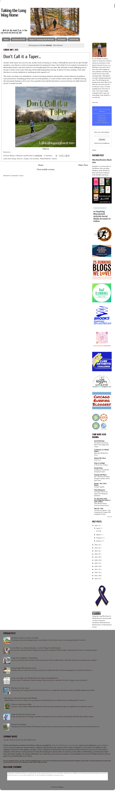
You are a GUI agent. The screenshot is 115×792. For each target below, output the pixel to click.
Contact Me (74, 39)
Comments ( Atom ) (18, 176)
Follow (94, 150)
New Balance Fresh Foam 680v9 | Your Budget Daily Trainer (101, 445)
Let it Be (98, 531)
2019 (96, 563)
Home (40, 165)
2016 (96, 573)
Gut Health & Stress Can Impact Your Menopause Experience (101, 493)
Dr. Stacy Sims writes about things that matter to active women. (102, 500)
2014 (96, 579)
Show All (109, 516)
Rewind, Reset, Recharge (18, 724)
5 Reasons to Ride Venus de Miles (21, 704)
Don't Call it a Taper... (22, 56)
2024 (96, 548)
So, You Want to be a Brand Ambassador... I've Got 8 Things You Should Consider (36, 648)
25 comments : (48, 156)
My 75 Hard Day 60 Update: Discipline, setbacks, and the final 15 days (102, 478)
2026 (96, 526)
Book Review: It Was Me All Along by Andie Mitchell (20, 698)
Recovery (20, 159)
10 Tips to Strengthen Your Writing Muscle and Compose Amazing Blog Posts (34, 678)
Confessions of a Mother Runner (101, 450)
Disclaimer (62, 39)
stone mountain (34, 159)
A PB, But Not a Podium (101, 465)
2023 (96, 551)
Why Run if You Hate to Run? (20, 688)
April (98, 528)
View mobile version (45, 169)
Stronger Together (99, 487)
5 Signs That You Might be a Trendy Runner (24, 658)
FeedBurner (105, 143)
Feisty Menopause (99, 490)
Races (6, 39)
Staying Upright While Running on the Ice (23, 668)
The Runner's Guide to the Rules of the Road (24, 638)
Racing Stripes (98, 468)
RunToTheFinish (99, 441)
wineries (54, 159)
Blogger (61, 787)
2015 (96, 576)
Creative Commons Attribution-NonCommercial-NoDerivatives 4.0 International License (101, 624)
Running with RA (18, 39)
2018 (96, 566)
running (26, 159)
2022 (96, 554)
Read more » (7, 152)
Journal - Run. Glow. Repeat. (100, 484)
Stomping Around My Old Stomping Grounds (101, 471)
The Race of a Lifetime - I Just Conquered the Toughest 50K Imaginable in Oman (102, 512)
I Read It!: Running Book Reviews (41, 39)
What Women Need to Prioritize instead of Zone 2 (101, 504)
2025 (96, 545)
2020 (96, 560)
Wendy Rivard (96, 618)
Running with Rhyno (100, 475)
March (98, 535)
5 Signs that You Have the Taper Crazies (23, 714)
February (99, 538)
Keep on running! (99, 463)
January (98, 541)
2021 (96, 557)
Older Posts (83, 165)
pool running (12, 159)
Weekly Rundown (45, 159)
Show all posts (58, 45)
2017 (96, 570)
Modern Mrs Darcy (100, 458)
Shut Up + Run (98, 509)
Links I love (97, 460)
